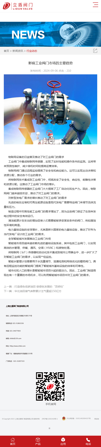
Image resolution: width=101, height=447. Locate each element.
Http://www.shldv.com (18, 346)
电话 (88, 441)
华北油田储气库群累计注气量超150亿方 (37, 291)
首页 (6, 51)
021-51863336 (18, 323)
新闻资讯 (18, 51)
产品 (37, 441)
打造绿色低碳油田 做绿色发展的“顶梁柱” (40, 286)
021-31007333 (18, 361)
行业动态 (32, 51)
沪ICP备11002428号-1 (50, 419)
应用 (63, 441)
